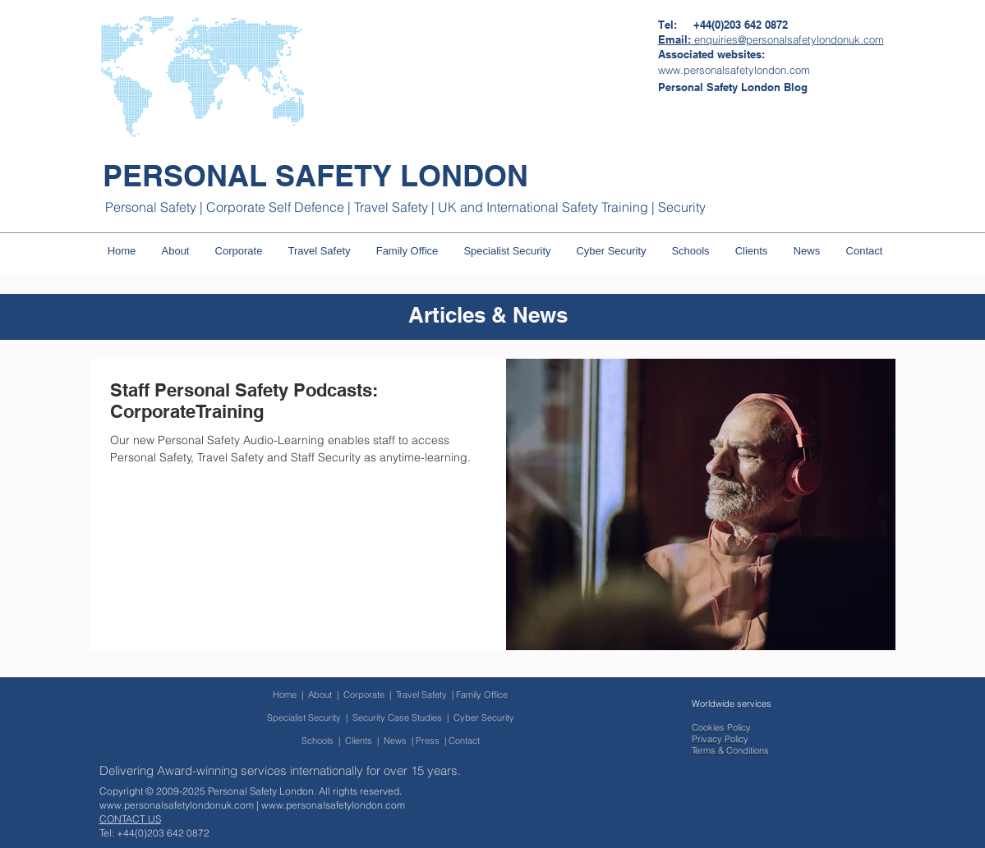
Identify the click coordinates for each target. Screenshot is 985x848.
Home (285, 694)
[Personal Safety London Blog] (733, 87)
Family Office (482, 694)
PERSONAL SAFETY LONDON (315, 175)
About (320, 694)
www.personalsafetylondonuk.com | (180, 805)
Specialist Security (304, 717)
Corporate (366, 694)
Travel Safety (421, 694)
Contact (464, 740)
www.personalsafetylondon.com (333, 805)
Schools (317, 740)
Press (428, 740)
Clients (358, 740)
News (395, 740)
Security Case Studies (397, 717)
